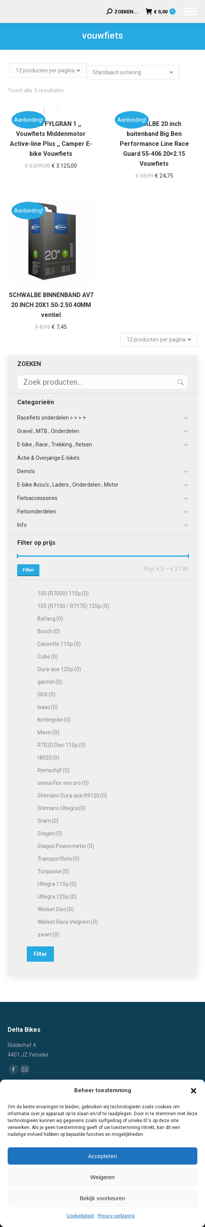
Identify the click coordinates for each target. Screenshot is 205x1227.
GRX (46, 694)
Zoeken (180, 382)
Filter (28, 570)
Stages (49, 833)
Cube (47, 657)
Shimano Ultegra (61, 808)
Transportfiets (58, 859)
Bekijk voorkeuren (102, 1198)
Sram (48, 821)
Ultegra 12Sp (56, 897)
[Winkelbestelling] (132, 72)
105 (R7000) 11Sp (63, 593)
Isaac (47, 707)
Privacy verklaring (116, 1216)
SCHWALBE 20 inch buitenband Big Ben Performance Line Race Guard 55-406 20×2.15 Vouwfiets (154, 143)
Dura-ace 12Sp (59, 669)
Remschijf (53, 770)
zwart (48, 934)
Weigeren (102, 1177)
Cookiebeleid (80, 1216)
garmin (49, 682)
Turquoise (53, 871)
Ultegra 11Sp (56, 884)
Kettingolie (54, 720)
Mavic (48, 732)
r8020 (48, 758)
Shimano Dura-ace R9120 (72, 795)
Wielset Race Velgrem (67, 922)
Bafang (50, 619)
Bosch (48, 631)
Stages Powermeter (65, 846)
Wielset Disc (55, 909)
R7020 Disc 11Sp (61, 745)
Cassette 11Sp (59, 644)
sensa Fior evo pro (63, 783)
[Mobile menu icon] (190, 11)
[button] (193, 1091)
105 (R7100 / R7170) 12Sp (73, 606)
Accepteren (102, 1156)
